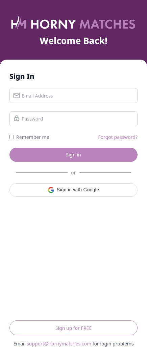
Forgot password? (118, 137)
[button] (73, 190)
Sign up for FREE (73, 328)
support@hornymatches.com (59, 343)
